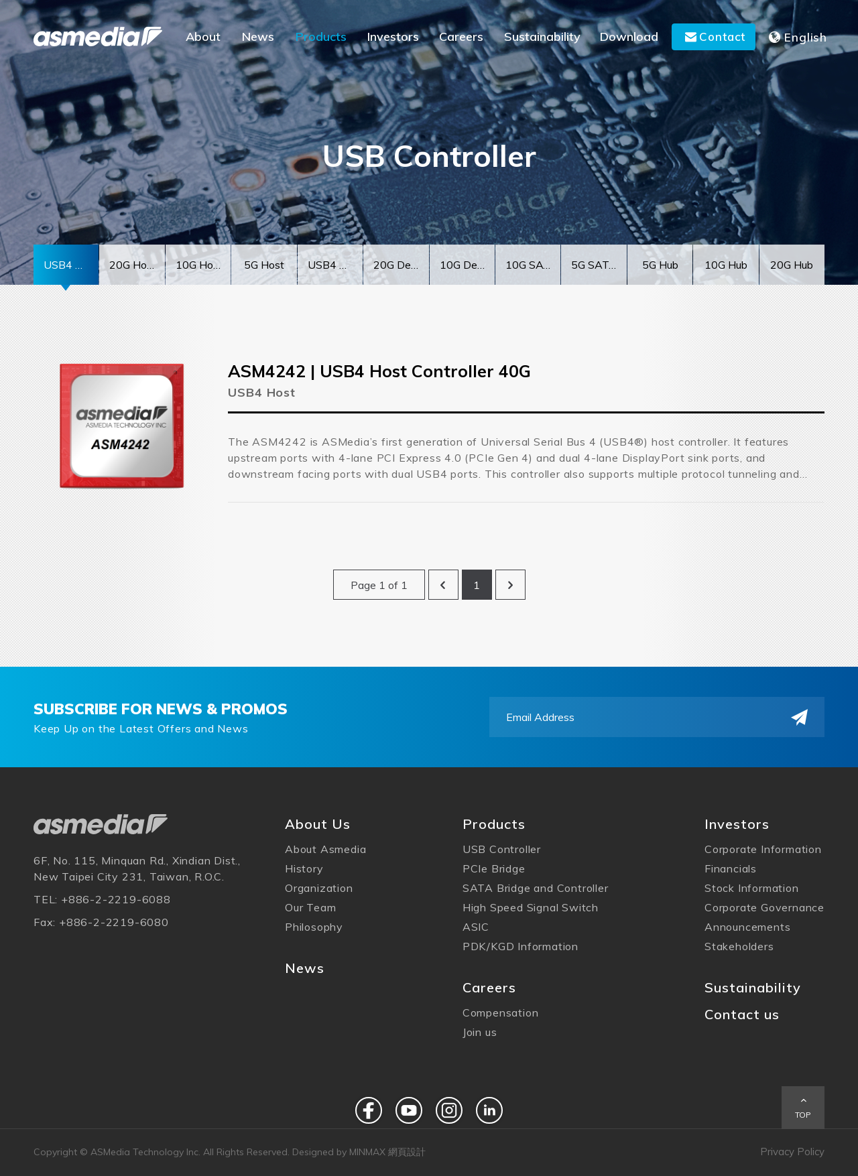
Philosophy (314, 926)
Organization (319, 888)
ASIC (476, 926)
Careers (489, 987)
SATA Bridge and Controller (536, 888)
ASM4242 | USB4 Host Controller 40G (379, 373)
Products (494, 823)
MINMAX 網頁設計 (387, 1152)
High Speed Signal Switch (531, 907)
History (304, 868)
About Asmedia (325, 849)
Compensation (501, 1012)
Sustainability (752, 987)
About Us (318, 823)
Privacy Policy (792, 1151)
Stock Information (751, 888)
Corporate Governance (764, 907)
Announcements (747, 926)
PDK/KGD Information (520, 946)
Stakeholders (739, 946)
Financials (730, 868)
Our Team (310, 907)
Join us (480, 1032)
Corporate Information (763, 849)
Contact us (742, 1014)
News (304, 968)
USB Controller (502, 849)
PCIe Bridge (494, 868)
